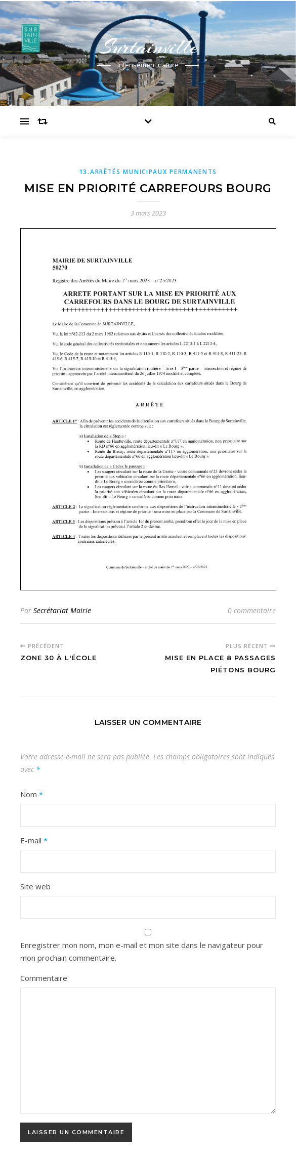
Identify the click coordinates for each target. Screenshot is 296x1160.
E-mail (34, 840)
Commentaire (43, 978)
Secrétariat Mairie (62, 610)
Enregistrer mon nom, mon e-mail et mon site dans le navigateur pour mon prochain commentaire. (141, 951)
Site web (35, 886)
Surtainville (148, 46)
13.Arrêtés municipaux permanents (148, 171)
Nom (31, 794)
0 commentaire (252, 610)
